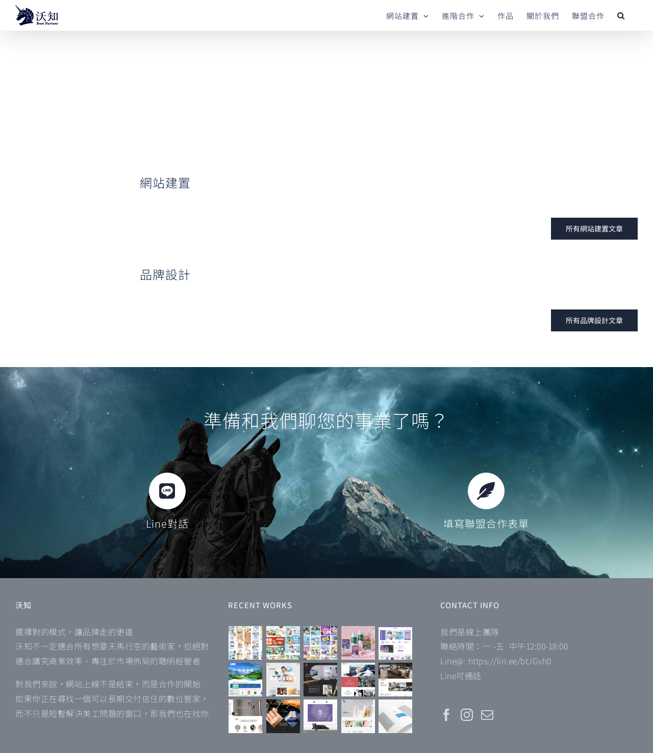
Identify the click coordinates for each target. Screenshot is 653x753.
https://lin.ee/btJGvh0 (509, 661)
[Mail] (487, 715)
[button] (621, 15)
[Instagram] (467, 715)
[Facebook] (446, 715)
